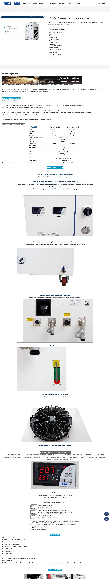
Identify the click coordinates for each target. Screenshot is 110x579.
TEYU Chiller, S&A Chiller (8, 9)
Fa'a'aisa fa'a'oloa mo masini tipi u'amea (35, 9)
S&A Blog (19, 9)
